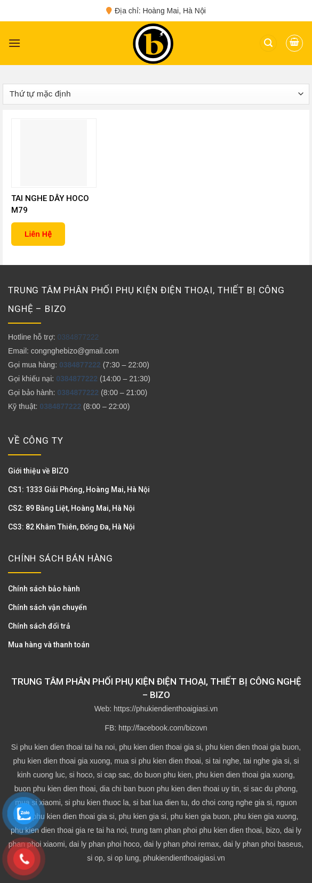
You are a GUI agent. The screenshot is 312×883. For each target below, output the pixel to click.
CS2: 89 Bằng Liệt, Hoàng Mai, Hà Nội (71, 508)
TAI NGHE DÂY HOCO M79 (50, 204)
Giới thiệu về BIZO (38, 471)
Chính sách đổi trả (39, 626)
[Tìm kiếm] (268, 43)
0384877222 (78, 337)
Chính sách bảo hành (44, 588)
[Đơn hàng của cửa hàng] (156, 94)
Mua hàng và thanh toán (49, 644)
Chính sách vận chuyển (47, 607)
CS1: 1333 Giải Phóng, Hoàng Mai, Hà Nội (79, 489)
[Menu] (14, 43)
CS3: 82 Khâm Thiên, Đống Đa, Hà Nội (71, 527)
